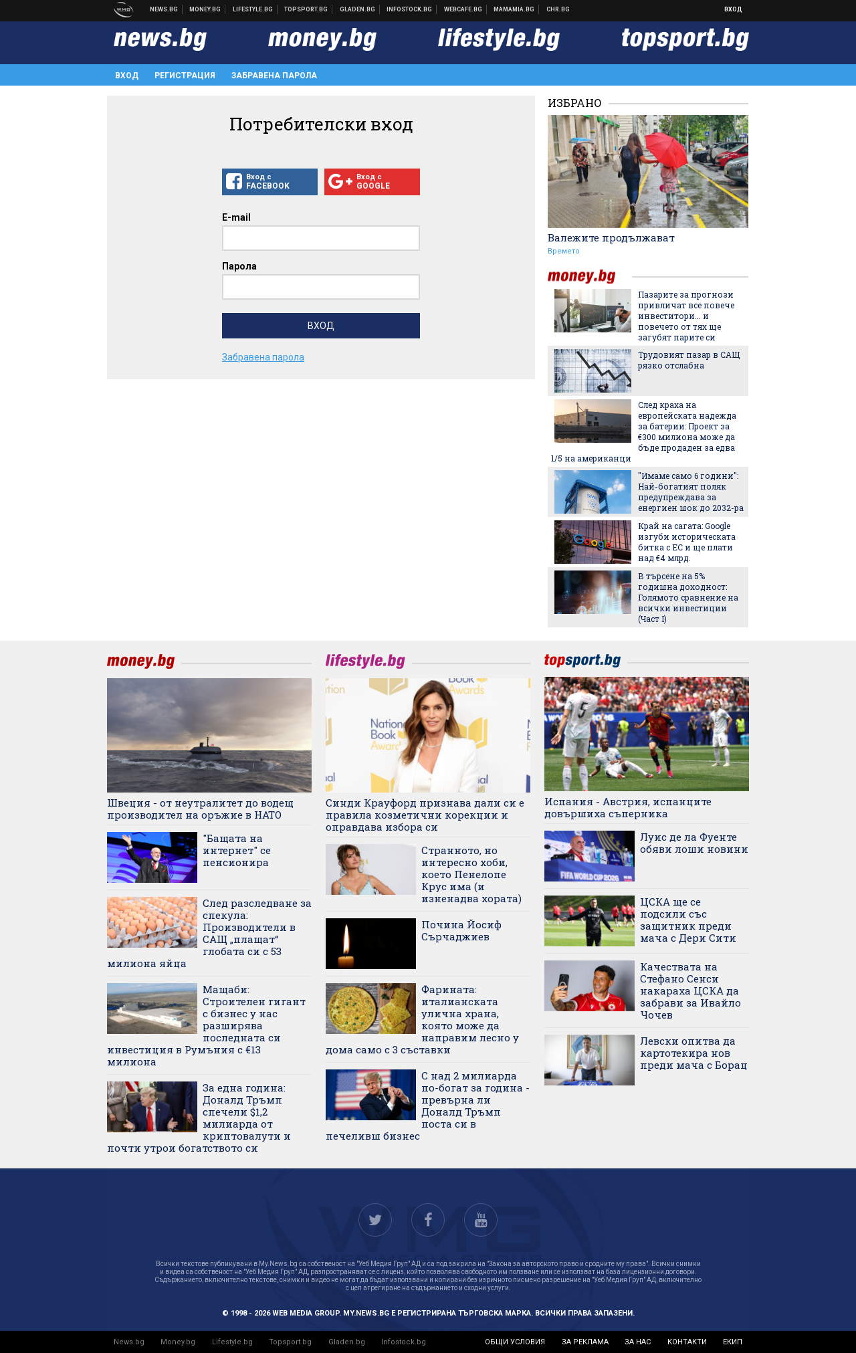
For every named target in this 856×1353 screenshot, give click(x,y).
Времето (564, 251)
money (590, 277)
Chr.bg (558, 9)
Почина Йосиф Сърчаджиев (461, 930)
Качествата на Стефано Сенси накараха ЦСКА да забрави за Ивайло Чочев (690, 990)
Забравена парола (274, 75)
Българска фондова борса (410, 9)
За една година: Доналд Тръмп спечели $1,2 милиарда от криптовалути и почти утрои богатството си (199, 1117)
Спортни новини (306, 9)
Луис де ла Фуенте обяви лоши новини (694, 843)
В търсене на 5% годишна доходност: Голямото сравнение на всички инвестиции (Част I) (688, 597)
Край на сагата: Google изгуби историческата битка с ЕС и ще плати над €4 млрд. (687, 541)
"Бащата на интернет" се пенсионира (237, 850)
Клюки (253, 9)
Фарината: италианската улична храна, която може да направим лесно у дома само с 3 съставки (422, 1019)
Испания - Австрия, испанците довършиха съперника (628, 807)
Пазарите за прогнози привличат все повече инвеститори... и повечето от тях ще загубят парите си (686, 315)
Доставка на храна (358, 9)
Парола (239, 266)
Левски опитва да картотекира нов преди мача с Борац (694, 1053)
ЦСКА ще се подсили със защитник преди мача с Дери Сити (688, 920)
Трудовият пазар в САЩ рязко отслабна (689, 360)
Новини (164, 9)
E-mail (236, 217)
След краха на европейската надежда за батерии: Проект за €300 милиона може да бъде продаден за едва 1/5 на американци (643, 431)
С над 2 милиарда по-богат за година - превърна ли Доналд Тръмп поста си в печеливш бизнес (428, 1105)
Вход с (270, 182)
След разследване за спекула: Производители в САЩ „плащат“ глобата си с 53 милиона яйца (209, 933)
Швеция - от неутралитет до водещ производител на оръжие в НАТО (200, 808)
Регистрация (184, 75)
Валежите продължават (611, 237)
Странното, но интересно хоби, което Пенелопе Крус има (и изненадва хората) (471, 874)
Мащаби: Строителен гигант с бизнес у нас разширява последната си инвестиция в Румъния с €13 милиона (206, 1025)
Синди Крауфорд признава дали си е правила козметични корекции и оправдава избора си (425, 814)
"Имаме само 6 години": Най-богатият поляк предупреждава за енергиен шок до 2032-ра (691, 491)
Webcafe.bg (463, 9)
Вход (733, 9)
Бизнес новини (205, 9)
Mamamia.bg (514, 9)
